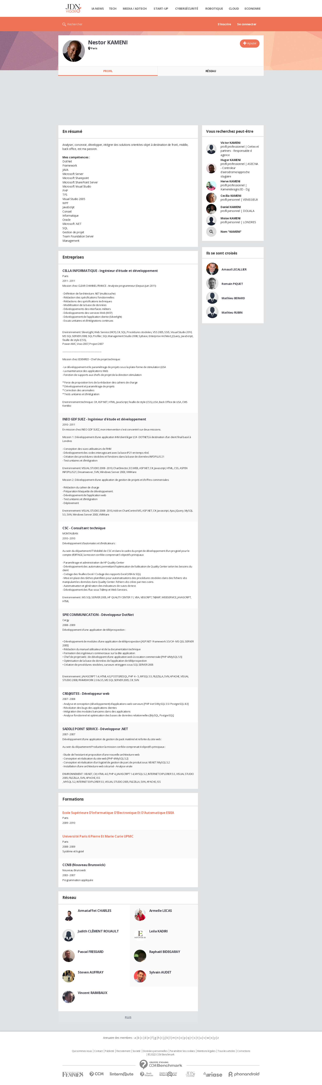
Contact (98, 1051)
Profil (108, 71)
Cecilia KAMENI (231, 196)
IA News (98, 8)
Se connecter (246, 24)
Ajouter (251, 43)
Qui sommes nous (82, 1051)
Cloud (234, 8)
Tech (112, 8)
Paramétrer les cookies (182, 1051)
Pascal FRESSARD (91, 951)
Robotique (214, 8)
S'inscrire (224, 24)
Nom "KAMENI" (231, 232)
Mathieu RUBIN (232, 312)
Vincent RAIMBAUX (92, 993)
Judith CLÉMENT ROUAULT (98, 931)
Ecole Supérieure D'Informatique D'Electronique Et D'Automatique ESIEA (118, 812)
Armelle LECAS (160, 910)
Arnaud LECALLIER (234, 269)
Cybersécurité (186, 8)
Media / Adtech (135, 8)
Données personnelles (155, 1051)
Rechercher (75, 24)
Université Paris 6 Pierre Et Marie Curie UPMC (97, 836)
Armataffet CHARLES (94, 910)
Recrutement (123, 1051)
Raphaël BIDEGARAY (164, 951)
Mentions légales (206, 1051)
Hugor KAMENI (231, 160)
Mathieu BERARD (233, 298)
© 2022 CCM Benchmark (161, 1054)
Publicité (109, 1051)
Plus (128, 1017)
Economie (253, 8)
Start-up (161, 8)
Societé (136, 1051)
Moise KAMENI (230, 218)
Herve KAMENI (230, 181)
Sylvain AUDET (160, 972)
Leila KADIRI (158, 931)
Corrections (243, 1051)
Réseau (211, 71)
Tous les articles (226, 1051)
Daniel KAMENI (231, 207)
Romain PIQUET (232, 284)
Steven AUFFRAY (90, 972)
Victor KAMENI (230, 143)
